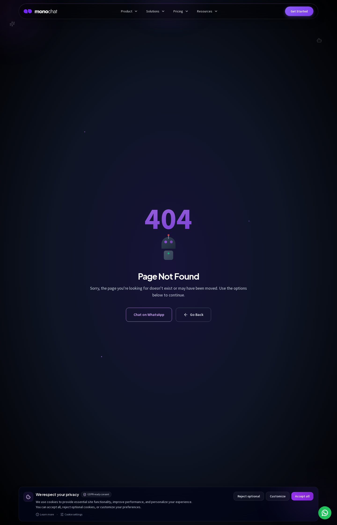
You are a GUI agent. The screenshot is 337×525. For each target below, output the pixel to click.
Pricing (181, 11)
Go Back (193, 314)
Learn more (45, 514)
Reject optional (249, 496)
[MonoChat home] (40, 11)
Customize (278, 496)
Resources (207, 11)
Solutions (155, 11)
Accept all (302, 496)
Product (129, 11)
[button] (299, 11)
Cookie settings (71, 514)
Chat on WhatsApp (149, 314)
